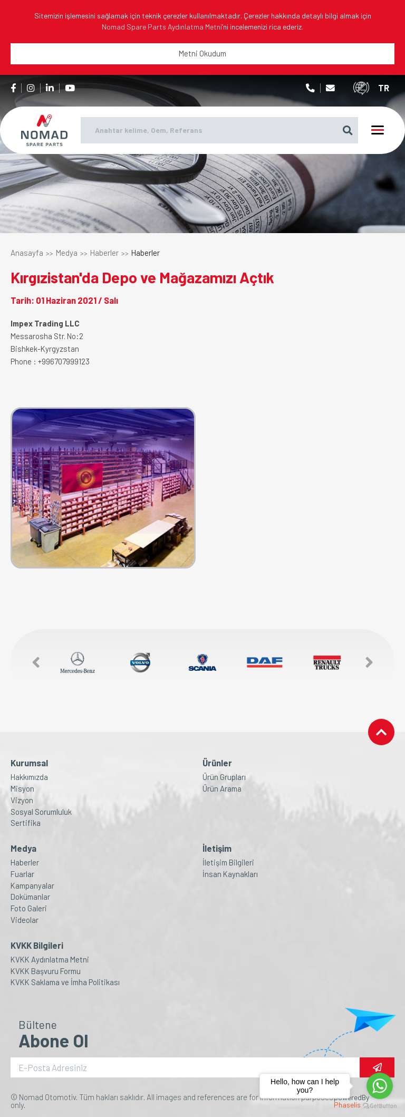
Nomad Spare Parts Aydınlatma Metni (162, 26)
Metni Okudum (202, 53)
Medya (67, 253)
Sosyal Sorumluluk (41, 811)
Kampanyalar (32, 885)
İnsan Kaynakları (230, 874)
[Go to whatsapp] (380, 1086)
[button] (31, 662)
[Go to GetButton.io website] (380, 1106)
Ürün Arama (222, 788)
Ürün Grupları (224, 777)
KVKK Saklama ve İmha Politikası (65, 982)
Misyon (22, 788)
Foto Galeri (29, 908)
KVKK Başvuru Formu (46, 971)
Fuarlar (22, 874)
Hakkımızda (29, 777)
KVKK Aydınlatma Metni (50, 959)
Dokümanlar (30, 896)
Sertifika (26, 823)
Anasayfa (27, 253)
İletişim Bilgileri (228, 862)
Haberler (104, 253)
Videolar (24, 920)
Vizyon (22, 800)
